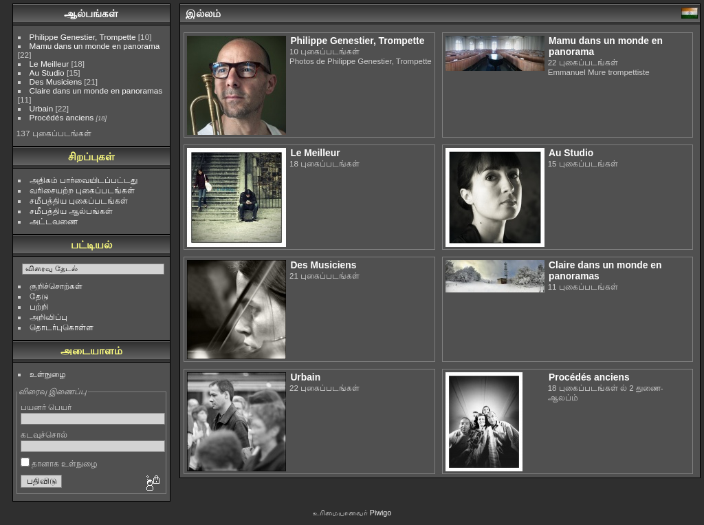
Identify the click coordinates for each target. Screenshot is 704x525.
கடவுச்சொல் (44, 434)
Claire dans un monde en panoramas (96, 90)
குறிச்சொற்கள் (56, 285)
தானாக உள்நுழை (59, 463)
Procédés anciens (62, 117)
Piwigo (380, 512)
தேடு (39, 296)
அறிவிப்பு (48, 316)
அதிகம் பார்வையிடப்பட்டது (84, 179)
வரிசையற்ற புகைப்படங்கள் (82, 190)
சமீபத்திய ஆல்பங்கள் (71, 210)
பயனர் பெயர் (46, 407)
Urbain (42, 108)
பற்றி (39, 306)
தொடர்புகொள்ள (62, 327)
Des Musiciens (56, 81)
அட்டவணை (54, 221)
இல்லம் (203, 13)
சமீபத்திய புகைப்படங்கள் (79, 200)
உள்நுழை (48, 373)
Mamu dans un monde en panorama (95, 45)
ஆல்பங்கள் (91, 13)
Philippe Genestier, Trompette (83, 36)
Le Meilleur (49, 63)
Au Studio (47, 72)
